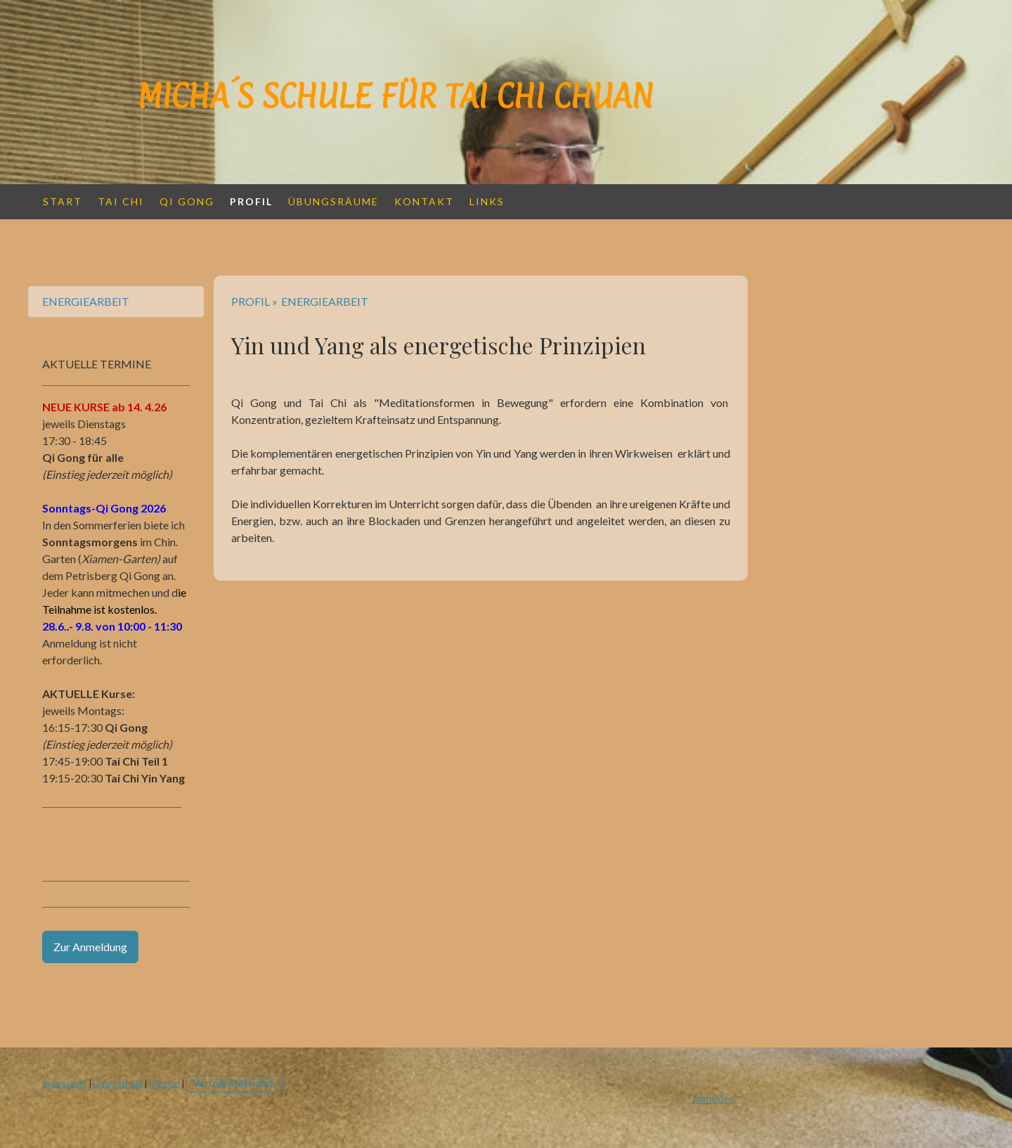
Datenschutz (118, 1083)
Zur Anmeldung (90, 946)
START (62, 201)
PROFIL (251, 201)
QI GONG (187, 201)
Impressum (64, 1083)
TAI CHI (121, 201)
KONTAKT (424, 201)
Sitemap (164, 1083)
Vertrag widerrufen (234, 1083)
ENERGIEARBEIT (85, 301)
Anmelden (713, 1098)
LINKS (487, 201)
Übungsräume (333, 201)
